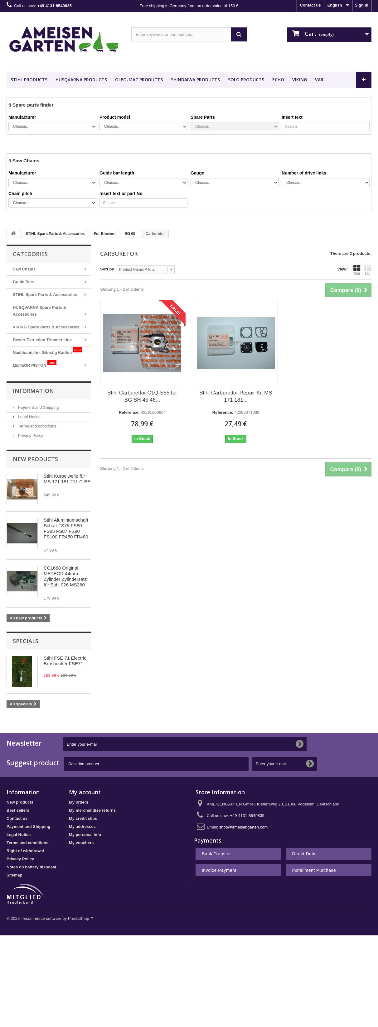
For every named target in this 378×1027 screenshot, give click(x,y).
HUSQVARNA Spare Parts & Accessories (39, 311)
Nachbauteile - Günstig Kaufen (47, 351)
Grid (356, 269)
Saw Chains (24, 269)
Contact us (310, 5)
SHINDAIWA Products (195, 80)
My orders (78, 802)
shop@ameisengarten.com (243, 827)
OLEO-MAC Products (139, 80)
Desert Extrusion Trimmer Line (42, 339)
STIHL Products (29, 80)
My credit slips (83, 818)
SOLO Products (246, 80)
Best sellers (18, 810)
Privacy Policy (30, 435)
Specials (25, 641)
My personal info (85, 834)
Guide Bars (23, 281)
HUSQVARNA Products (81, 80)
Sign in (361, 5)
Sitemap (14, 875)
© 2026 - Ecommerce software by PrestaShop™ (50, 918)
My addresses (82, 826)
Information (33, 390)
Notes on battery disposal (31, 867)
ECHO (278, 80)
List (367, 269)
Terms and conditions (36, 426)
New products (35, 459)
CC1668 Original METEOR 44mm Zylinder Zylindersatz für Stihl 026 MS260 (65, 576)
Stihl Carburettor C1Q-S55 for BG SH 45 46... (142, 396)
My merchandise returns (92, 810)
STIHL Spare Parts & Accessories (45, 294)
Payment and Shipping (38, 407)
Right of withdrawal (25, 850)
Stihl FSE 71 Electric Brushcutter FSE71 (65, 660)
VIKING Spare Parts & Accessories (46, 327)
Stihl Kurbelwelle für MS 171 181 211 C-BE (67, 478)
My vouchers (81, 842)
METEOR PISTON (34, 364)
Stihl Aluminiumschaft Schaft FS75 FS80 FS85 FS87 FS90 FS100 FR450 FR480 (66, 528)
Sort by (107, 269)
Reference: (129, 412)
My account (85, 792)
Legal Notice (29, 416)
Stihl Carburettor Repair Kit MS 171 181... (235, 396)
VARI (320, 80)
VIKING (299, 80)
